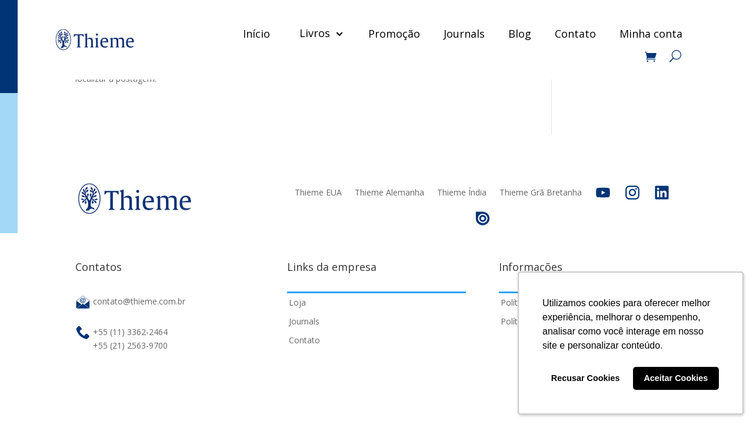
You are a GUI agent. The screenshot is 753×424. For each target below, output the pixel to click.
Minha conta (650, 33)
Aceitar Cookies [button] (676, 378)
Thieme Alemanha (389, 192)
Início (256, 33)
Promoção (394, 33)
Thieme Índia (462, 192)
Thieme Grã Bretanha (540, 192)
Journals (464, 33)
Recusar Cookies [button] (585, 378)
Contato (575, 33)
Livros (314, 33)
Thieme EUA (318, 192)
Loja (297, 302)
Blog (519, 33)
